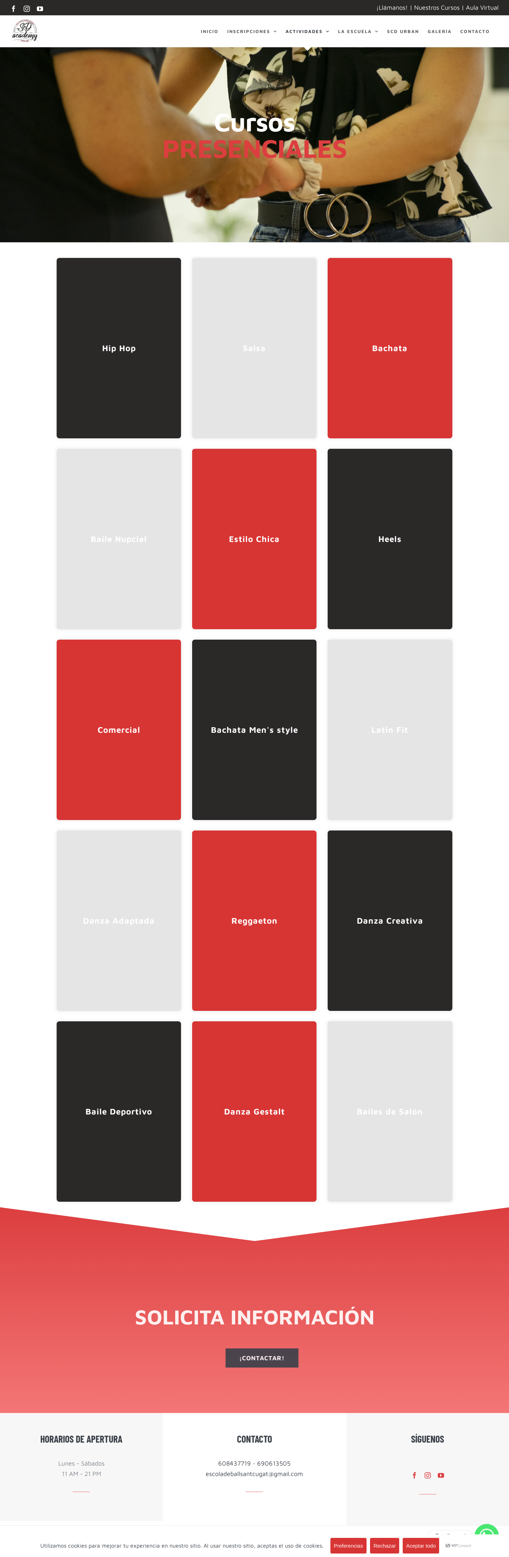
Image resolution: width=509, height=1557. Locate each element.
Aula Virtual (482, 7)
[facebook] (414, 1475)
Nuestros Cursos (437, 7)
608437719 (234, 1463)
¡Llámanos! (392, 7)
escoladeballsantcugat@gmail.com (254, 1473)
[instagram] (428, 1475)
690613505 (273, 1463)
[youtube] (441, 1475)
